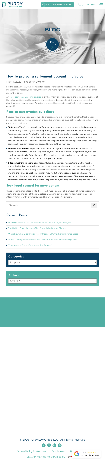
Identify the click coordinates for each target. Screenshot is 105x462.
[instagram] (60, 445)
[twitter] (49, 445)
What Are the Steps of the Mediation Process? (30, 245)
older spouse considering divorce (25, 97)
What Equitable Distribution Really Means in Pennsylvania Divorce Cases (43, 234)
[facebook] (44, 445)
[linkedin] (54, 445)
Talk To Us (52, 43)
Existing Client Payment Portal (57, 5)
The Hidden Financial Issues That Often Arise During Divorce (37, 228)
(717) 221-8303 (87, 4)
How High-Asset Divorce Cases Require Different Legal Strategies (39, 222)
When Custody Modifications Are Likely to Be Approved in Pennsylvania (42, 240)
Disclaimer (58, 451)
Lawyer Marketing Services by (52, 456)
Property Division (34, 81)
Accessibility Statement (31, 451)
